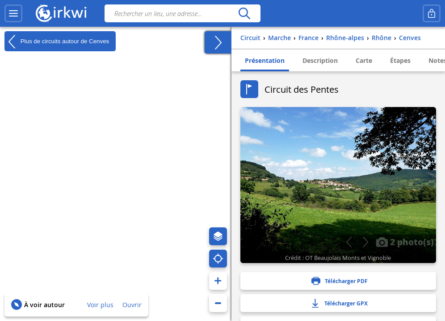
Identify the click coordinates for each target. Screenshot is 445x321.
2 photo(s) (405, 241)
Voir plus (100, 304)
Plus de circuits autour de (56, 41)
